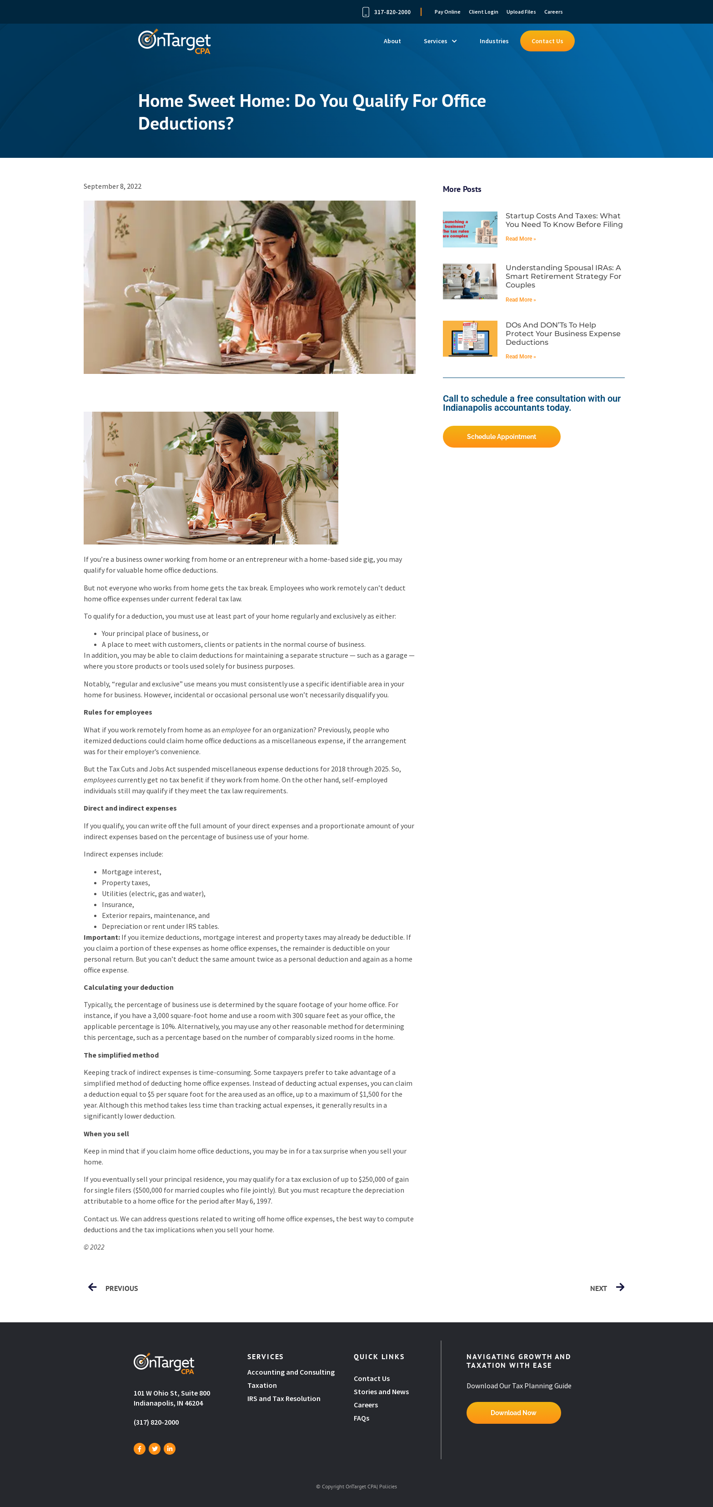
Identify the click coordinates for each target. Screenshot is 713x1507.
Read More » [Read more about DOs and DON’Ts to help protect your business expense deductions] (521, 356)
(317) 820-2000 (156, 1421)
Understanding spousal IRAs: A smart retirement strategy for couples (564, 276)
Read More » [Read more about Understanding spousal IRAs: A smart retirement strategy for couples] (521, 300)
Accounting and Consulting (291, 1371)
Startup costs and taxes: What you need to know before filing (564, 220)
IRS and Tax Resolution (284, 1398)
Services (440, 41)
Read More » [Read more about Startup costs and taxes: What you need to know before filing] (521, 239)
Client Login (483, 11)
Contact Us (547, 41)
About (392, 41)
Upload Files (521, 11)
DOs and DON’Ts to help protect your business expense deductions (563, 334)
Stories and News (381, 1391)
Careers (553, 11)
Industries (494, 41)
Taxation (262, 1385)
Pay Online (448, 11)
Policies (388, 1486)
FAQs (361, 1417)
